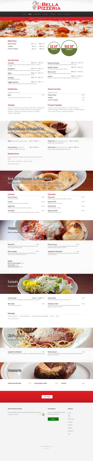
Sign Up (53, 419)
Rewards (53, 14)
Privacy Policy (46, 448)
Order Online (37, 14)
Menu (30, 14)
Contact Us (67, 14)
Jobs (69, 434)
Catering (60, 14)
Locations (45, 14)
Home (24, 14)
